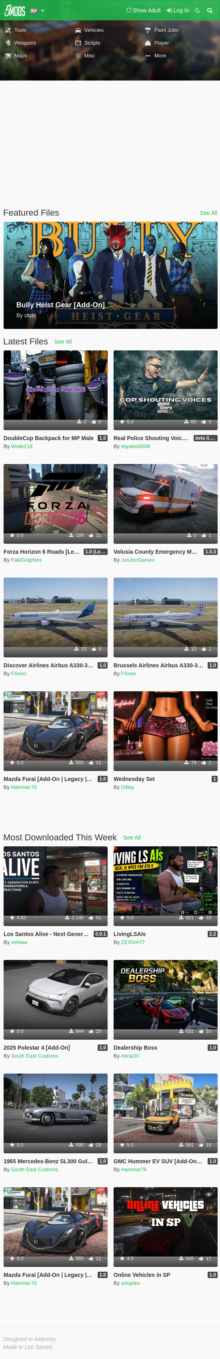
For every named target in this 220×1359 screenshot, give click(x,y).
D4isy (127, 787)
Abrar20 (130, 1056)
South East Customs (35, 1056)
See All (208, 213)
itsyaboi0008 (135, 446)
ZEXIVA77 (133, 942)
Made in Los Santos (28, 1347)
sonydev (130, 1283)
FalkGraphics (26, 560)
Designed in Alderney (29, 1339)
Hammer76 (24, 787)
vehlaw (19, 942)
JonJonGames (138, 560)
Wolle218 (22, 446)
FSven (18, 674)
